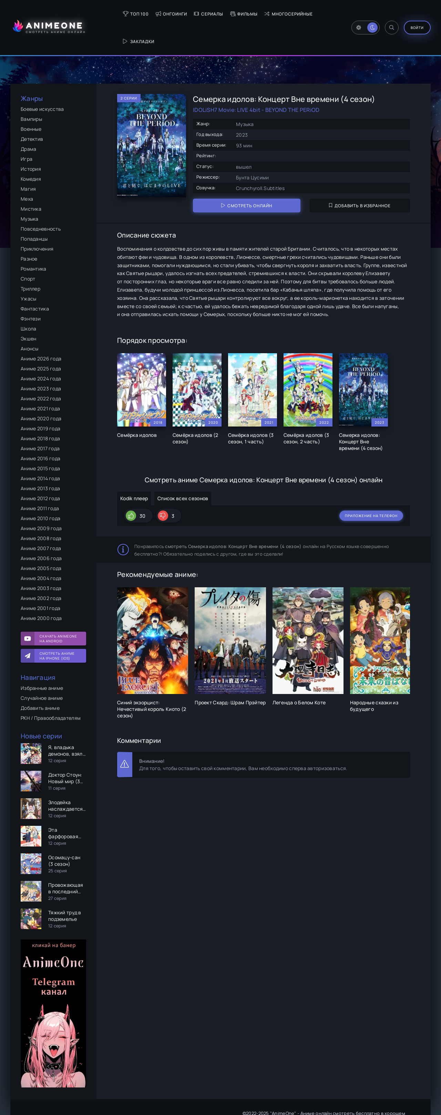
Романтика (34, 241)
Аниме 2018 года (40, 411)
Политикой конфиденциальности (366, 1093)
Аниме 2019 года (40, 401)
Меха (27, 171)
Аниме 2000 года (41, 590)
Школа (28, 301)
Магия (28, 161)
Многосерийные (265, 14)
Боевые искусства (42, 81)
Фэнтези (31, 291)
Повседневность (41, 201)
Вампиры (31, 91)
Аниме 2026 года (41, 331)
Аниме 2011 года (40, 480)
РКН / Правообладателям (51, 690)
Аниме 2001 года (40, 580)
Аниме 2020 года (41, 391)
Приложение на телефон (371, 486)
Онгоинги (147, 14)
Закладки (311, 14)
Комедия (31, 151)
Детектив (32, 111)
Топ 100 (112, 14)
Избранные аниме (42, 660)
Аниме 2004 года (41, 550)
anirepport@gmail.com (382, 1101)
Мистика (31, 181)
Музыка (30, 191)
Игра (26, 131)
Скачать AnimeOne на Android (58, 611)
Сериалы (184, 14)
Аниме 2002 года (41, 570)
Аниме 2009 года (41, 500)
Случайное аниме (42, 670)
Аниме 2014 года (40, 451)
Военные (31, 101)
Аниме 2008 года (41, 510)
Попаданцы (34, 211)
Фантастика (35, 281)
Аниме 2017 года (40, 421)
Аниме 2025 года (41, 341)
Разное (29, 231)
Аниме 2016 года (40, 431)
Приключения (37, 221)
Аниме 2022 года (41, 371)
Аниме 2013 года (40, 460)
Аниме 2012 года (40, 470)
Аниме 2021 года (40, 381)
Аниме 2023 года (41, 361)
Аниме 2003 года (41, 560)
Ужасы (28, 271)
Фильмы (220, 14)
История (31, 141)
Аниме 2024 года (41, 351)
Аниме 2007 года (41, 520)
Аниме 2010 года (40, 490)
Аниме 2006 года (41, 530)
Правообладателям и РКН (55, 1093)
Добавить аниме (40, 680)
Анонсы (30, 321)
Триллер (30, 261)
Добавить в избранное (360, 178)
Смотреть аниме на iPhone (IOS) (57, 628)
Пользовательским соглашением (289, 1093)
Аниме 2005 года (41, 540)
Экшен (28, 311)
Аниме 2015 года (40, 441)
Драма (28, 121)
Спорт (28, 251)
